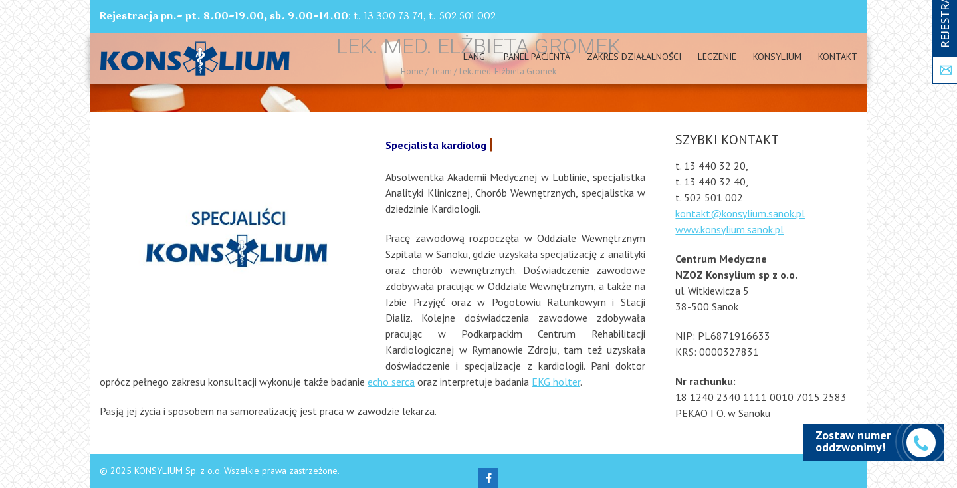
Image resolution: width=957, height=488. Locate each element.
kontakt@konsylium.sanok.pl (740, 213)
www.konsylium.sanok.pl (729, 229)
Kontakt (837, 56)
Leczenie (717, 56)
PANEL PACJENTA (537, 56)
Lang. (475, 56)
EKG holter (556, 381)
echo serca (391, 381)
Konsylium (777, 56)
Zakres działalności (634, 56)
